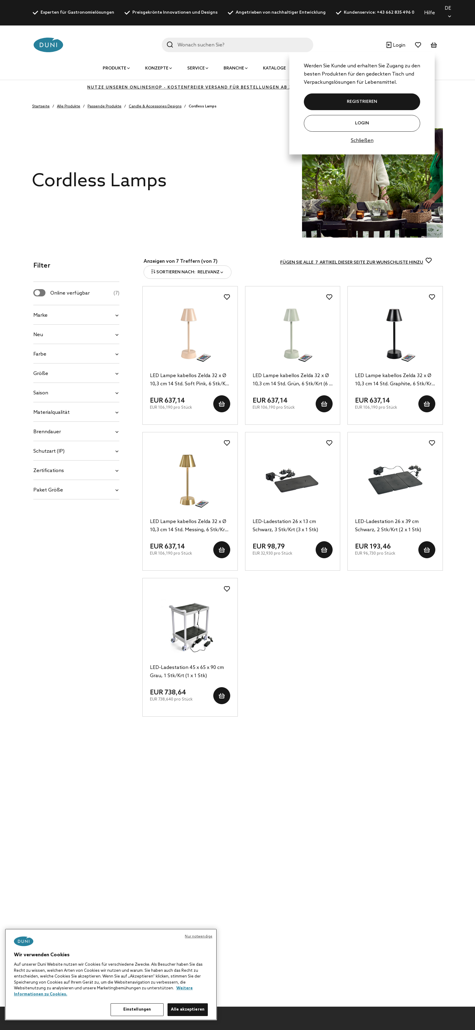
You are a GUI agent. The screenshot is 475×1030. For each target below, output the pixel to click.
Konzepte (156, 68)
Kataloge (274, 68)
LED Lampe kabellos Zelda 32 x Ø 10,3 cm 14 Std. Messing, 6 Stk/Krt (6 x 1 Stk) (188, 526)
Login (362, 123)
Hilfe (429, 13)
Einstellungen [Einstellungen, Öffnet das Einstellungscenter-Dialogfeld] (137, 1009)
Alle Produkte (68, 106)
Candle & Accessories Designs (155, 106)
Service (196, 68)
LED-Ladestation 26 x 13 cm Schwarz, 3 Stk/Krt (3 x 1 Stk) (285, 526)
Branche (234, 68)
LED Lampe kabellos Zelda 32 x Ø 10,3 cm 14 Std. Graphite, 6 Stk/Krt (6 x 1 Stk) (394, 380)
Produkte (114, 68)
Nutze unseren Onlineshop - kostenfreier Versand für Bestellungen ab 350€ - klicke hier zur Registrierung (237, 87)
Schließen (362, 141)
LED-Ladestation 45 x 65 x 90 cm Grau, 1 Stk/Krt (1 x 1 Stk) (187, 672)
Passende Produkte (104, 106)
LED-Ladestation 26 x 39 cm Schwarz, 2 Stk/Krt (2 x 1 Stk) (388, 526)
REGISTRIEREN (362, 101)
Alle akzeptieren (187, 1009)
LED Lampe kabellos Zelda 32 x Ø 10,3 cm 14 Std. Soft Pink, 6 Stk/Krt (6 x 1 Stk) (189, 380)
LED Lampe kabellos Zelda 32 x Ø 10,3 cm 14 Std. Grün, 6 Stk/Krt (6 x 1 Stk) (292, 380)
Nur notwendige (198, 936)
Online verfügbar (84, 293)
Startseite (41, 106)
